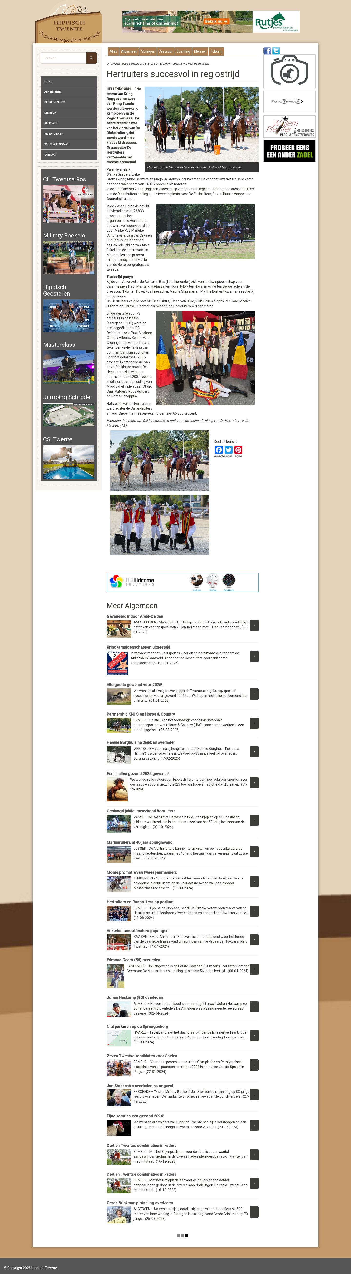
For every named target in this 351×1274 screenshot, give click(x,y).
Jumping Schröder (67, 397)
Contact (50, 154)
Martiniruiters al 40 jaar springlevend (139, 842)
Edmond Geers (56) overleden (133, 960)
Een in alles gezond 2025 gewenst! (138, 773)
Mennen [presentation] (200, 51)
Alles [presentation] (113, 51)
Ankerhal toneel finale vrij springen (137, 930)
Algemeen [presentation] (129, 51)
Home (48, 81)
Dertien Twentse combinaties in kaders (141, 1145)
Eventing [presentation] (183, 51)
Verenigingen (53, 133)
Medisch (50, 112)
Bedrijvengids (54, 102)
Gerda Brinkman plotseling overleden (140, 1203)
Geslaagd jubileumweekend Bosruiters (141, 811)
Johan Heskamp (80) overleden (135, 997)
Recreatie (51, 123)
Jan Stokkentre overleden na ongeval (140, 1086)
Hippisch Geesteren (56, 290)
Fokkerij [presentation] (216, 51)
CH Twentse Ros (64, 179)
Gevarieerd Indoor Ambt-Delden (135, 616)
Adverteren (52, 91)
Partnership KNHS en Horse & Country (141, 714)
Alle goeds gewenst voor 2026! (134, 684)
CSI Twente (57, 439)
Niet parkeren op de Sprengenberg (137, 1026)
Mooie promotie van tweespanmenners (142, 872)
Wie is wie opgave (56, 144)
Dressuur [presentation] (166, 51)
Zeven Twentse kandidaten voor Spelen (142, 1056)
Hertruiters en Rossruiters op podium (140, 902)
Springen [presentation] (148, 51)
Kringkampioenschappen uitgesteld (138, 647)
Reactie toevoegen (228, 456)
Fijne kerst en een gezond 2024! (135, 1116)
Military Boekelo (64, 235)
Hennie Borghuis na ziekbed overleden (141, 742)
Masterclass (59, 344)
